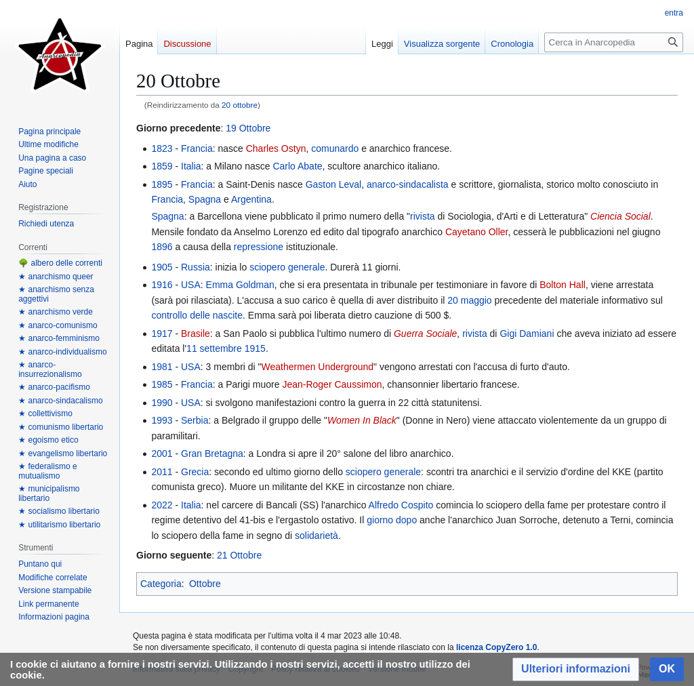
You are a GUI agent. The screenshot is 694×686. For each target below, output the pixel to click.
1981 (161, 366)
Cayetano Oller (476, 231)
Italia (191, 166)
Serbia (194, 420)
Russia (195, 267)
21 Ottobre (239, 555)
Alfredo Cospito (401, 505)
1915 (255, 348)
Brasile (195, 333)
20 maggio (469, 300)
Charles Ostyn (276, 148)
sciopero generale (287, 267)
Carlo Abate (297, 166)
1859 (161, 166)
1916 (161, 284)
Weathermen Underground (318, 366)
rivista (422, 216)
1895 (161, 184)
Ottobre (205, 583)
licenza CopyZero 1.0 (496, 647)
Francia (197, 148)
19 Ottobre (248, 128)
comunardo (335, 148)
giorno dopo (392, 519)
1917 (161, 333)
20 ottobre (240, 104)
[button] (575, 669)
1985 (161, 384)
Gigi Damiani (526, 333)
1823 (161, 148)
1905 (161, 267)
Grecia (195, 471)
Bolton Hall (562, 284)
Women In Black (361, 420)
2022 (161, 505)
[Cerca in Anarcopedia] (613, 42)
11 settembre (214, 348)
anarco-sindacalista (408, 184)
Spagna (204, 199)
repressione (258, 246)
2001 (161, 453)
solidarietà (316, 535)
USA (191, 284)
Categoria (161, 583)
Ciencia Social (620, 216)
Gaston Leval (334, 184)
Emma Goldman (240, 284)
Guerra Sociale (425, 333)
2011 (161, 471)
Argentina (251, 199)
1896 (161, 246)
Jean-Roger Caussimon (332, 384)
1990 (161, 402)
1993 (161, 420)
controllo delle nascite (197, 315)
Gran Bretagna (212, 453)
